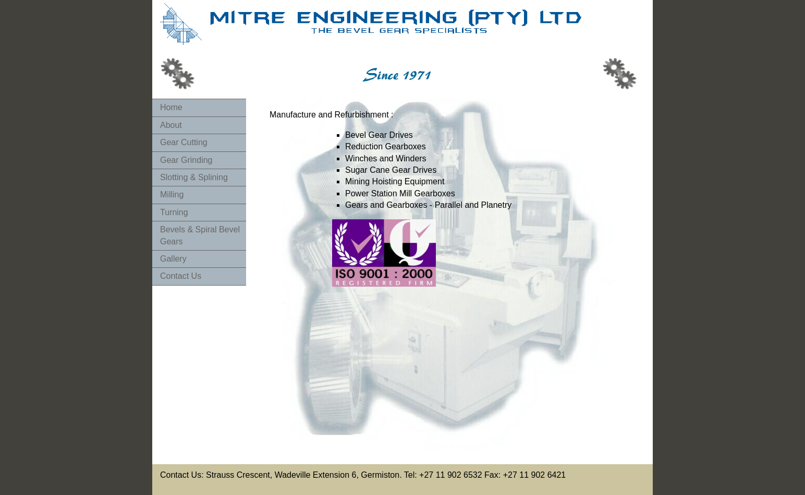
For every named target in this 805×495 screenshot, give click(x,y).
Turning (174, 212)
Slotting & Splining (194, 177)
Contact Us (180, 276)
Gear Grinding (186, 160)
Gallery (173, 258)
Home (171, 107)
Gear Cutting (184, 142)
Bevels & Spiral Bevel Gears (200, 235)
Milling (172, 194)
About (171, 125)
